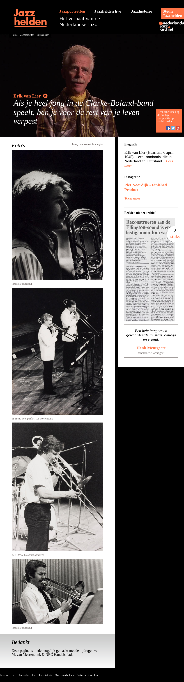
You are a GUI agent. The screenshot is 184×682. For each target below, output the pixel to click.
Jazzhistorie (141, 11)
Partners (81, 675)
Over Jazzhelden (64, 675)
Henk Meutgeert (151, 348)
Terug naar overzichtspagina (87, 144)
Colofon (93, 675)
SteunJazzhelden (172, 13)
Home (14, 35)
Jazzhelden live (107, 11)
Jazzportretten (72, 11)
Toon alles (132, 198)
